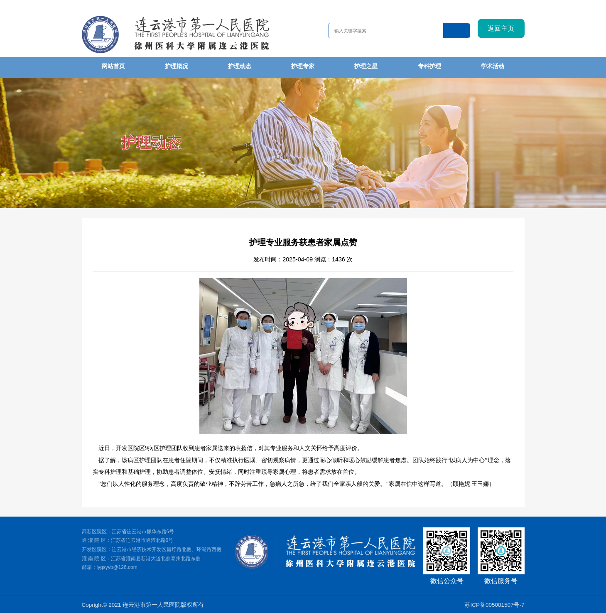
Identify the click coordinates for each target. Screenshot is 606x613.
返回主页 (501, 30)
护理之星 (366, 66)
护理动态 (239, 66)
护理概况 (176, 66)
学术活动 (492, 66)
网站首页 (113, 66)
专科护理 (429, 66)
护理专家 (302, 66)
